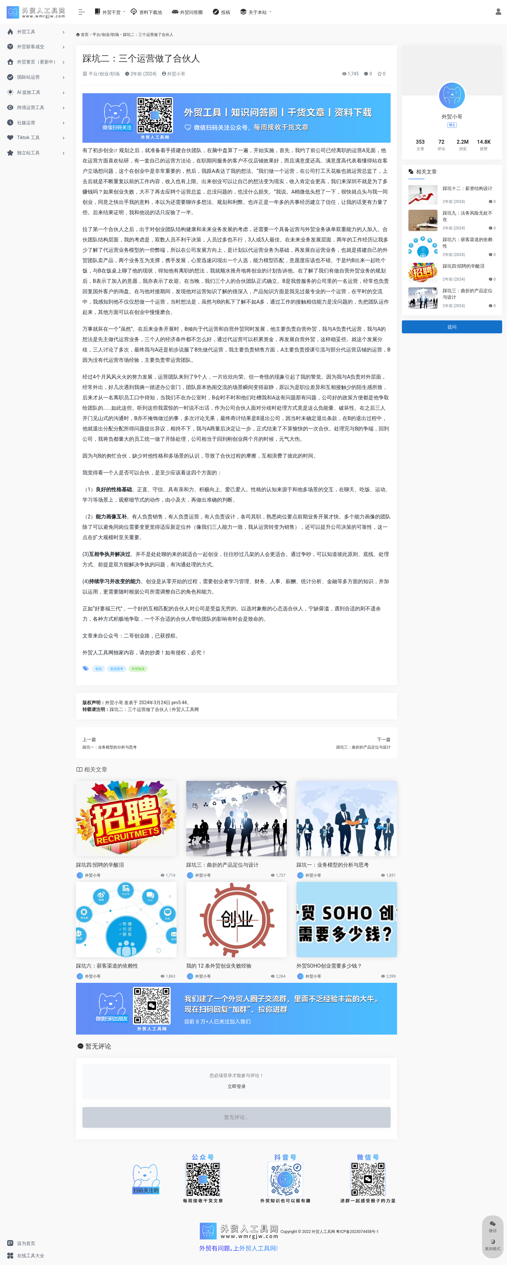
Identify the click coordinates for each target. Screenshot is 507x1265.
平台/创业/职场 (105, 34)
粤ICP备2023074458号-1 (357, 1231)
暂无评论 (98, 1046)
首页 (85, 34)
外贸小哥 (173, 73)
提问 (452, 326)
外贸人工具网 (323, 1231)
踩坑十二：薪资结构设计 (467, 188)
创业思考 (116, 669)
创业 (108, 150)
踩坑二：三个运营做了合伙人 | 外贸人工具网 (154, 709)
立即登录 (237, 1086)
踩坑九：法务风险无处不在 (467, 216)
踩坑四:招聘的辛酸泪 (100, 865)
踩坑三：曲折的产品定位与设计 (222, 865)
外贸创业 (138, 669)
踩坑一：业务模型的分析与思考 (333, 865)
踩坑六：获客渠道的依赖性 (107, 966)
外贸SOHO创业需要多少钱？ (329, 966)
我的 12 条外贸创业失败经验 (219, 966)
